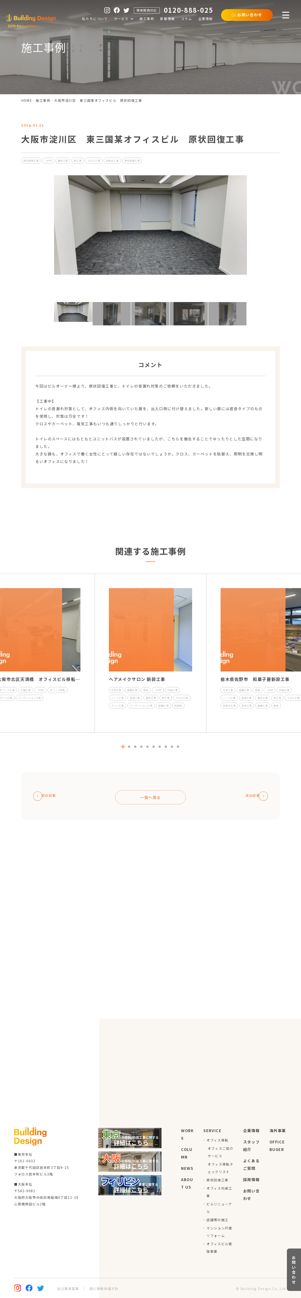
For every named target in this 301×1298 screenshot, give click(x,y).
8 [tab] (166, 746)
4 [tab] (141, 746)
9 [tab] (172, 746)
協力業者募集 (68, 1288)
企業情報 (251, 1130)
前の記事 (47, 796)
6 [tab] (153, 746)
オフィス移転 (217, 1140)
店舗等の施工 (217, 1219)
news (187, 1168)
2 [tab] (129, 746)
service (212, 1130)
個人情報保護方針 (104, 1288)
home (26, 100)
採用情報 (251, 1179)
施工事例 (43, 100)
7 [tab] (159, 746)
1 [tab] (123, 746)
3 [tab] (135, 746)
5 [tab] (147, 746)
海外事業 (277, 1130)
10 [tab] (178, 746)
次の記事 (253, 796)
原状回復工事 (217, 1180)
